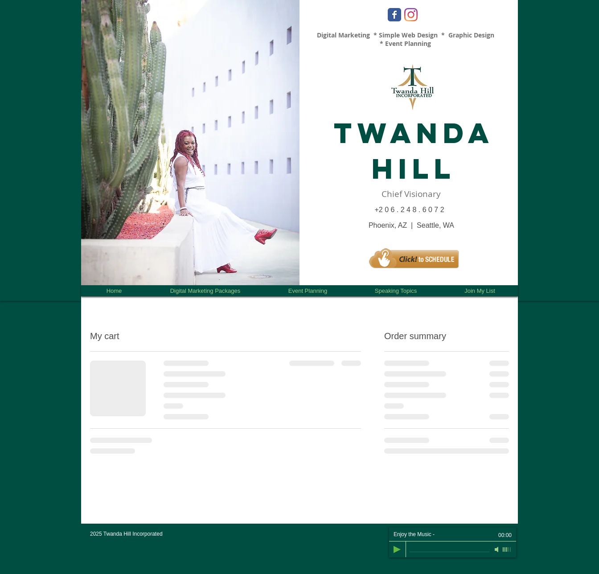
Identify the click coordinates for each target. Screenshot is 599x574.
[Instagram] (411, 14)
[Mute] (497, 549)
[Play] (397, 549)
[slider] (507, 549)
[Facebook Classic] (394, 14)
